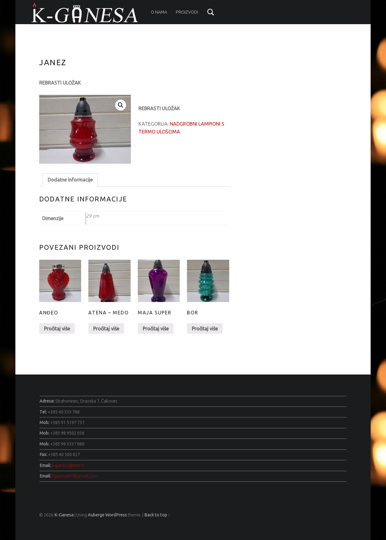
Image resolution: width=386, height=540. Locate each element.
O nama (159, 12)
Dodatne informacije (70, 179)
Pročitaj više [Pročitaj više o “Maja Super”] (156, 328)
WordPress (116, 515)
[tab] (70, 180)
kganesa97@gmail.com (75, 476)
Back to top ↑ (157, 515)
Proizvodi (187, 12)
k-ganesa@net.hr (68, 465)
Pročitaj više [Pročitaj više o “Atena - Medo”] (106, 328)
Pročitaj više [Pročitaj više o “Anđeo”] (57, 328)
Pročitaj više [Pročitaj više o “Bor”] (205, 328)
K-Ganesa (64, 515)
